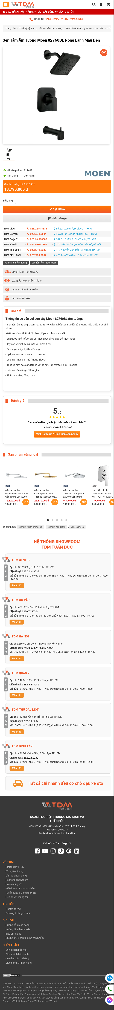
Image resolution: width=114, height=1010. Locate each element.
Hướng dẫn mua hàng (17, 925)
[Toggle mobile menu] (6, 4)
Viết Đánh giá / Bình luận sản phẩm (57, 434)
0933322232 (54, 19)
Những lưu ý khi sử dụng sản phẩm (24, 938)
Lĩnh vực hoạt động (16, 875)
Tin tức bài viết (13, 909)
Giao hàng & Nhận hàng (18, 962)
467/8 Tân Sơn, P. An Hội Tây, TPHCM (75, 233)
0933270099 (46, 647)
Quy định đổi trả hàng (17, 958)
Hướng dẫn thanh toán (18, 929)
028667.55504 (36, 233)
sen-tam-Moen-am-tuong (30, 527)
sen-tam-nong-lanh (57, 527)
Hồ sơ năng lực (13, 884)
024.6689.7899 (37, 244)
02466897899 (30, 647)
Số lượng (8, 200)
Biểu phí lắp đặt (13, 933)
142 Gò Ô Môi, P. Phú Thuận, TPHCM (75, 239)
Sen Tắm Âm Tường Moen (79, 28)
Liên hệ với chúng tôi (16, 897)
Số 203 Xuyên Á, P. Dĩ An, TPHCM (73, 228)
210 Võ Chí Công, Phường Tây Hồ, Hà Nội (77, 244)
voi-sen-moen (77, 527)
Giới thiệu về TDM (14, 867)
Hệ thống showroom (16, 880)
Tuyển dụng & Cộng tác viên (20, 893)
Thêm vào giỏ (57, 218)
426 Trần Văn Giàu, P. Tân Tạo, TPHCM (76, 255)
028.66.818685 (37, 239)
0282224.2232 (36, 255)
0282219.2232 (36, 249)
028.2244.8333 (37, 228)
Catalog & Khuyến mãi (17, 913)
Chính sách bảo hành (17, 954)
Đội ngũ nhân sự (14, 871)
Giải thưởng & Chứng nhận (20, 888)
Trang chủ (10, 28)
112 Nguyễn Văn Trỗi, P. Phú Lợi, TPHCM (77, 249)
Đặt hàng (57, 209)
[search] (94, 5)
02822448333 (74, 19)
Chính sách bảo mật (16, 950)
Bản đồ (16, 585)
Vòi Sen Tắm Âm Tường (50, 28)
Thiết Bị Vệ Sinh (27, 28)
